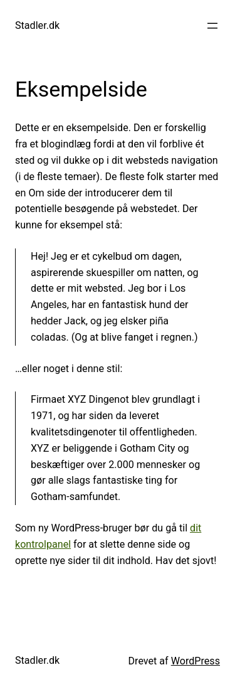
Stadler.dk (37, 25)
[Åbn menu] (212, 25)
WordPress (195, 661)
